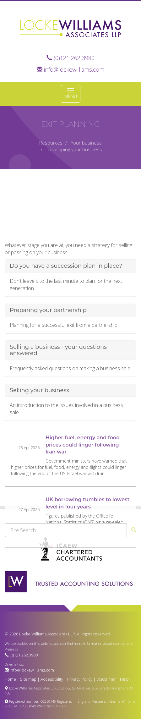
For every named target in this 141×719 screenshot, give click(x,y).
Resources (50, 143)
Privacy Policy (79, 679)
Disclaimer (106, 679)
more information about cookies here (103, 643)
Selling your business (39, 423)
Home (10, 679)
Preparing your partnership (48, 343)
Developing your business (74, 149)
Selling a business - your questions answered (58, 383)
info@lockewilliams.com (74, 69)
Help (124, 679)
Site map (28, 679)
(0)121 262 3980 (74, 58)
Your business (86, 143)
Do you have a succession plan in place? (66, 299)
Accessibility (52, 679)
